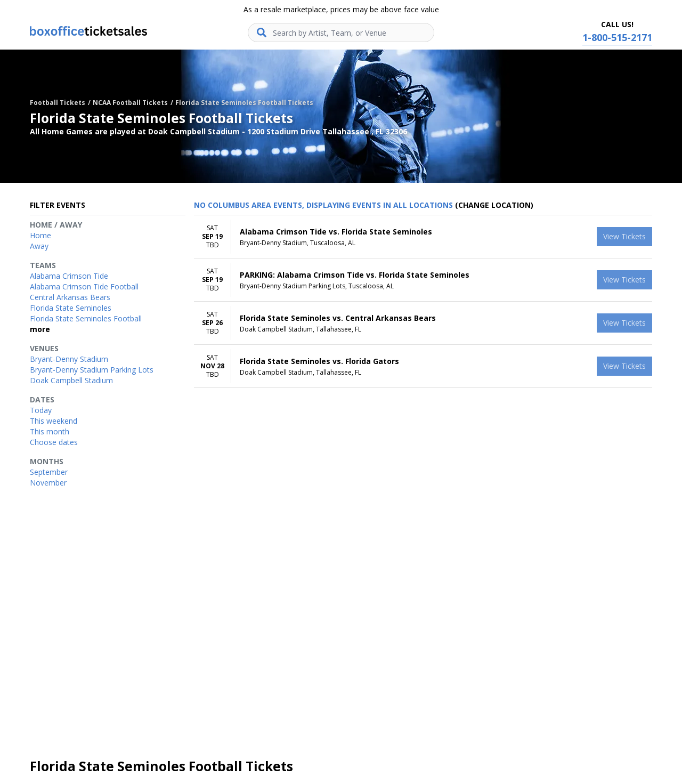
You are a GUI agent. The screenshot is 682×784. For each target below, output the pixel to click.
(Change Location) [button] (494, 205)
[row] (423, 236)
